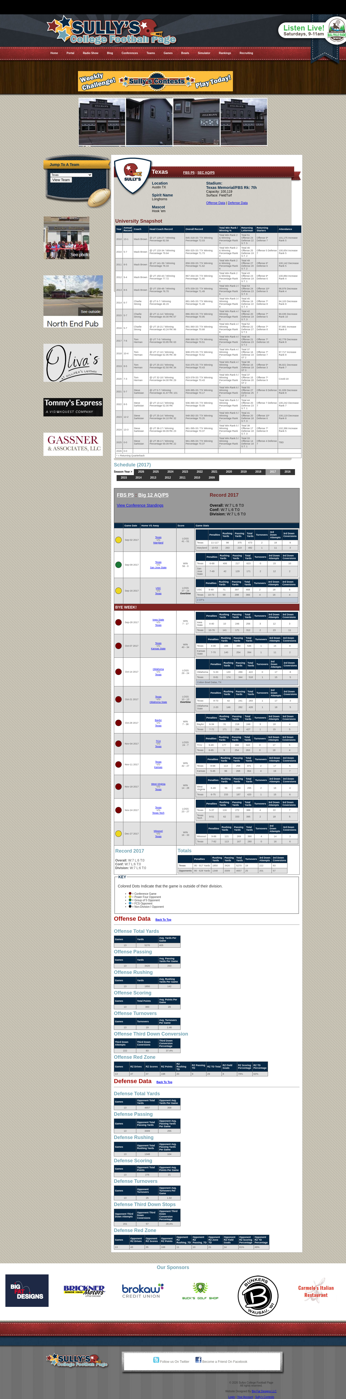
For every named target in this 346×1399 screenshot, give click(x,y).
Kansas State (158, 648)
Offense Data (215, 203)
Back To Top (163, 919)
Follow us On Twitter (171, 1362)
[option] (28, 1290)
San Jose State (158, 567)
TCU (158, 741)
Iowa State (158, 619)
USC (158, 588)
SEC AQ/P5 (206, 173)
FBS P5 (189, 173)
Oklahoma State (158, 702)
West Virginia (158, 784)
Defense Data (237, 203)
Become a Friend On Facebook (221, 1362)
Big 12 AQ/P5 (153, 495)
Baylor (158, 720)
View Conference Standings (140, 505)
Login (231, 1396)
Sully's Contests (264, 1396)
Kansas (158, 767)
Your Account (245, 1396)
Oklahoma (158, 669)
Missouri (158, 831)
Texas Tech (158, 813)
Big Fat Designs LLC (264, 1391)
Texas (158, 537)
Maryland (158, 542)
